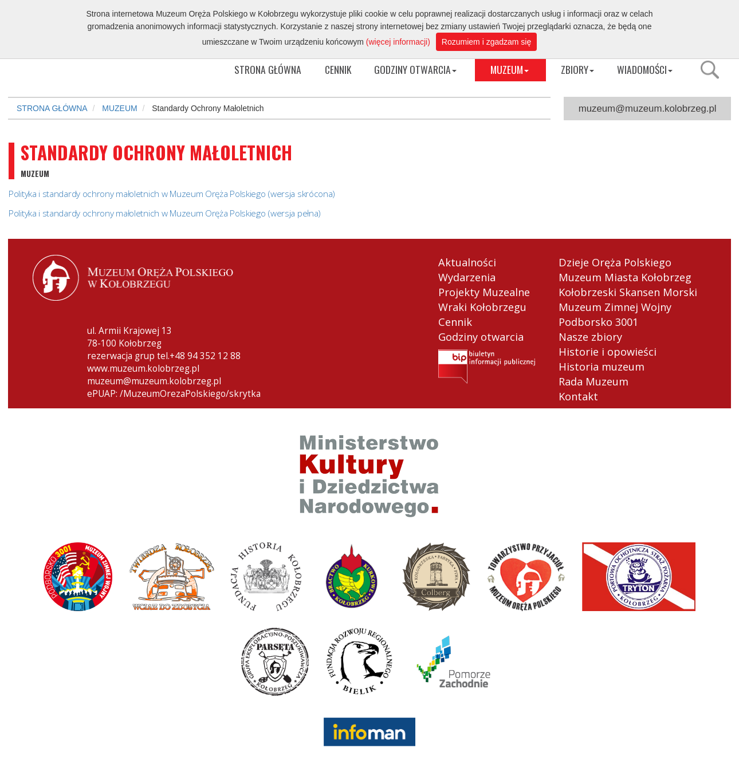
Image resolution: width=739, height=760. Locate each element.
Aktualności (467, 262)
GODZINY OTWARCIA (415, 69)
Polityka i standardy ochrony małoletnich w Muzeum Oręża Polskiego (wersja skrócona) (172, 194)
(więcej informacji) (398, 41)
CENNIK (338, 69)
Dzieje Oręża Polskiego (615, 262)
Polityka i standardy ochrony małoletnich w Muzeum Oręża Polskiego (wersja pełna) (165, 213)
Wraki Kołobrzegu (482, 307)
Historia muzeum (601, 366)
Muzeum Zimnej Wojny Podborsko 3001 (615, 314)
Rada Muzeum (593, 381)
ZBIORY (577, 69)
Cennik (455, 322)
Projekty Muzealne (484, 292)
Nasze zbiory (590, 337)
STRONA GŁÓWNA (52, 108)
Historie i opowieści (608, 352)
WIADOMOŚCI (645, 69)
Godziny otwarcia (481, 337)
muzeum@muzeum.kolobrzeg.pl (648, 108)
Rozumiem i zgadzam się (486, 41)
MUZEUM (509, 69)
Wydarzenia (467, 277)
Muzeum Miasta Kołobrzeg (625, 277)
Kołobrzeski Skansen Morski (628, 292)
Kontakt (578, 396)
